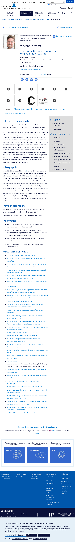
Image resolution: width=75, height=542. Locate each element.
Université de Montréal (8, 6)
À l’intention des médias (64, 36)
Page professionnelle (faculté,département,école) (22, 79)
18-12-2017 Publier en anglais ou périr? (20, 301)
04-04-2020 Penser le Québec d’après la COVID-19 (24, 387)
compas (63, 493)
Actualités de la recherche (65, 490)
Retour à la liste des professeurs (17, 27)
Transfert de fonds (66, 486)
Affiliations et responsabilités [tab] (23, 109)
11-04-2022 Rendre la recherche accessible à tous (24, 413)
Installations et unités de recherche (36, 476)
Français (63, 8)
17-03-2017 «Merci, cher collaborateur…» (21, 255)
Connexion (41, 2)
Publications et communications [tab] (14, 113)
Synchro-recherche (66, 484)
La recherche (24, 8)
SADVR (53, 431)
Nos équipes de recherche (15, 19)
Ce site (50, 4)
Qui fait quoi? (24, 514)
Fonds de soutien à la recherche (52, 503)
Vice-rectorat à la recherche (51, 475)
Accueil (4, 19)
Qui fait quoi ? (65, 479)
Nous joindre (51, 427)
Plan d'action (50, 483)
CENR (37, 434)
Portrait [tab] (7, 109)
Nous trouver (65, 481)
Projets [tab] (62, 109)
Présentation (50, 481)
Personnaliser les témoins (15, 535)
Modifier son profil (66, 27)
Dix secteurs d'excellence (49, 487)
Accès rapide (65, 474)
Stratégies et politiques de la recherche (50, 497)
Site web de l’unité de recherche (26, 79)
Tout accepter (43, 535)
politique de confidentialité (20, 539)
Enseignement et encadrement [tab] (46, 109)
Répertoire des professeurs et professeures (36, 19)
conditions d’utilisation (40, 539)
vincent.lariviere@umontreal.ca (30, 70)
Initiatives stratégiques (50, 492)
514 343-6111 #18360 (38, 75)
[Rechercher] (64, 2)
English (70, 8)
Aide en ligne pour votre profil (31, 427)
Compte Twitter (36, 79)
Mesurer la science (13, 361)
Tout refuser (32, 535)
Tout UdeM (57, 4)
